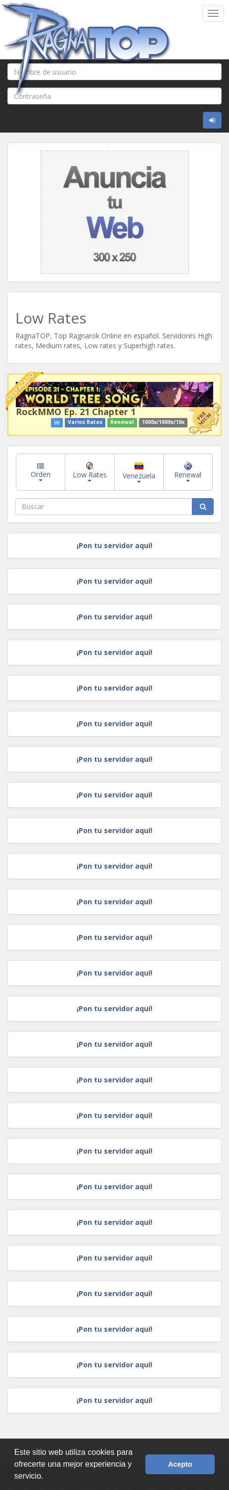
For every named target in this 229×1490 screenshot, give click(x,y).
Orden (40, 472)
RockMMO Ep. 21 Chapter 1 (76, 412)
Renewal (187, 472)
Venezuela (139, 473)
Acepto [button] (180, 1464)
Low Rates (90, 472)
